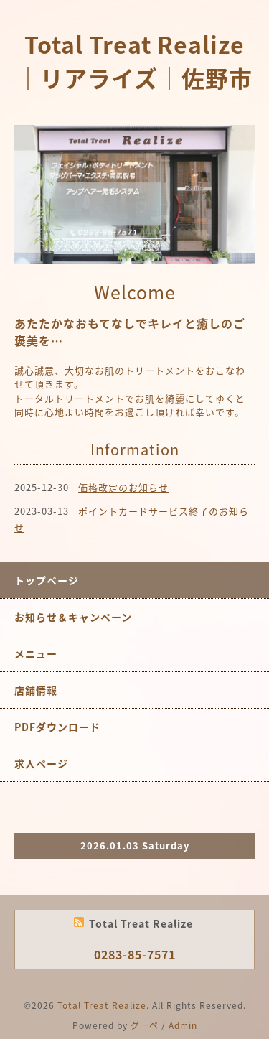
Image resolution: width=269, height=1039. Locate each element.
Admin (183, 1025)
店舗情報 (35, 690)
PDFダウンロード (57, 726)
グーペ (145, 1025)
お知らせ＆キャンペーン (73, 617)
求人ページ (41, 763)
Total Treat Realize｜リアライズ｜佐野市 (134, 61)
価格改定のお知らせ (123, 487)
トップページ (46, 580)
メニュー (35, 653)
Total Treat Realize (101, 1005)
